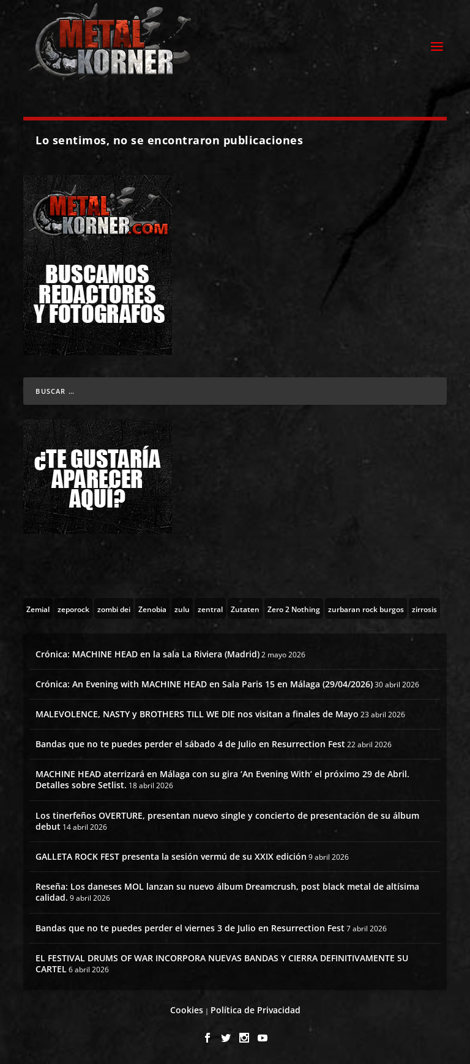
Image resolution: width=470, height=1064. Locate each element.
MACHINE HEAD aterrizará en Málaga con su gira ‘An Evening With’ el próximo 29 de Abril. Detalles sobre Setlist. (222, 779)
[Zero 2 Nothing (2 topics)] (293, 608)
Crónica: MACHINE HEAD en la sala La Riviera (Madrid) (147, 654)
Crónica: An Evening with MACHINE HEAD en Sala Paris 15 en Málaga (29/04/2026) (204, 684)
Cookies (186, 1010)
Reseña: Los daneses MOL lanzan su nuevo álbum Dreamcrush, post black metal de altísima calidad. (227, 892)
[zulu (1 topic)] (182, 608)
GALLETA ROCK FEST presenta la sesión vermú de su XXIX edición (171, 856)
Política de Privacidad (255, 1010)
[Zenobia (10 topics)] (152, 608)
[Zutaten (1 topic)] (245, 608)
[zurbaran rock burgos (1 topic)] (366, 608)
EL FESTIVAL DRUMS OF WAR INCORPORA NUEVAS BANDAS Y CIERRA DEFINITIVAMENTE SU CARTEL (221, 963)
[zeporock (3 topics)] (73, 608)
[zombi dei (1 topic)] (113, 608)
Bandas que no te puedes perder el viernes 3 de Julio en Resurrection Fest (190, 928)
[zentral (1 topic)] (210, 608)
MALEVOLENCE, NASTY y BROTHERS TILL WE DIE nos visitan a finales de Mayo (197, 714)
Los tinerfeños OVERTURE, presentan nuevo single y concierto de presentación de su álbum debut (227, 821)
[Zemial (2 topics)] (38, 608)
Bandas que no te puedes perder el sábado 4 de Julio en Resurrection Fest (190, 744)
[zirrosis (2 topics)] (424, 608)
